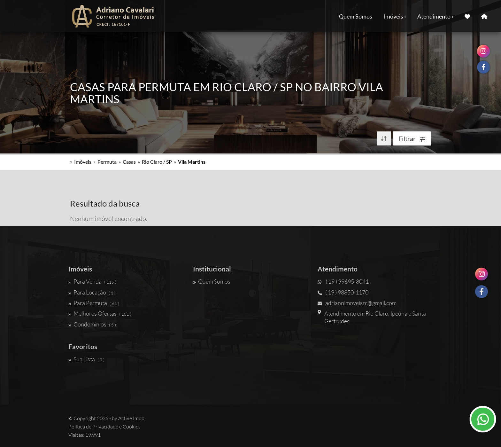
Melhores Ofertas (99, 313)
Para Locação (92, 292)
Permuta (107, 162)
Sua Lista (86, 359)
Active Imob (131, 418)
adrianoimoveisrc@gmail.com (357, 302)
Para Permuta (93, 302)
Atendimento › (435, 16)
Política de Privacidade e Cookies (104, 426)
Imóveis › (394, 16)
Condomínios (92, 324)
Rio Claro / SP (157, 162)
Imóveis (82, 162)
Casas (129, 162)
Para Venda (92, 281)
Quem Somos (355, 16)
